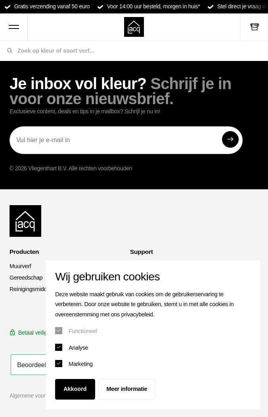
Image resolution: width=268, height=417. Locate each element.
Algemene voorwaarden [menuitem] (38, 395)
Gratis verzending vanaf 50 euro (52, 6)
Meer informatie (127, 389)
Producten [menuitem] (24, 251)
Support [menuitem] (141, 251)
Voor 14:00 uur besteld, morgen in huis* (153, 6)
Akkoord (74, 389)
